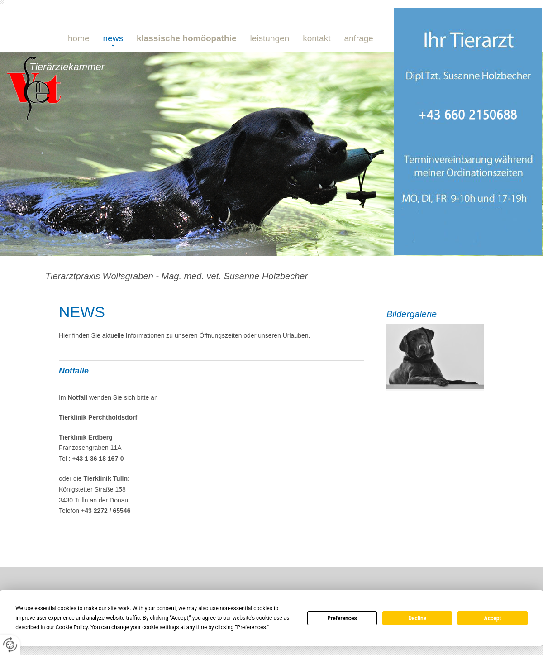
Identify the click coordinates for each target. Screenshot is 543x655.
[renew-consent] (10, 645)
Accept (492, 618)
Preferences (342, 618)
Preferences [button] (251, 627)
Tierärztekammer (67, 66)
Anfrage (358, 38)
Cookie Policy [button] (72, 627)
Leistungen (270, 38)
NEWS (113, 38)
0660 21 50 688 (133, 129)
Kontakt (316, 38)
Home (79, 38)
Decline (417, 618)
